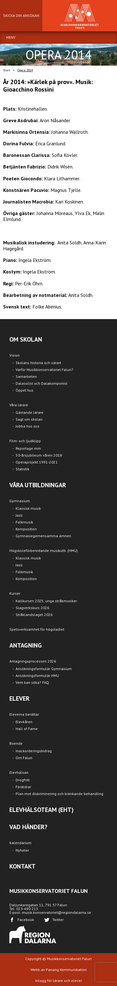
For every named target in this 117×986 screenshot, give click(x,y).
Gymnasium (19, 500)
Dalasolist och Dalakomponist (41, 383)
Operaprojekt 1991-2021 (37, 462)
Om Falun (24, 757)
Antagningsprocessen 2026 (32, 661)
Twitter (58, 919)
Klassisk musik (28, 508)
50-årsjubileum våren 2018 (39, 455)
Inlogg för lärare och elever (58, 980)
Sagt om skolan (29, 419)
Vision (14, 355)
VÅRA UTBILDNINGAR (37, 485)
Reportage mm (28, 448)
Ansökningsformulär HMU (37, 675)
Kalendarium (20, 842)
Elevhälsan (18, 772)
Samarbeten (26, 376)
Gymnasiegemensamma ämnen (43, 535)
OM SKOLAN (25, 339)
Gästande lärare (29, 412)
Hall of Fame (27, 728)
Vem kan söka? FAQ (32, 682)
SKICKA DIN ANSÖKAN (21, 15)
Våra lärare (18, 405)
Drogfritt (23, 780)
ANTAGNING (25, 645)
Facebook (25, 919)
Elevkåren (24, 721)
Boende (15, 743)
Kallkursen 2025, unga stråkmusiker (46, 600)
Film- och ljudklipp (25, 440)
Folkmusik (24, 522)
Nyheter (22, 850)
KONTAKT (22, 866)
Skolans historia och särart (38, 362)
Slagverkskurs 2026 (32, 607)
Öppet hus (24, 390)
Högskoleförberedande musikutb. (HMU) (43, 550)
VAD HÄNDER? (28, 827)
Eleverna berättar (24, 714)
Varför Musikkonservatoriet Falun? (44, 369)
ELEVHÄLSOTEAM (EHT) (41, 810)
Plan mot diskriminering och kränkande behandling (59, 793)
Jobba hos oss (27, 426)
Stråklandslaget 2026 (34, 614)
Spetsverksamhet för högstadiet (36, 629)
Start (6, 70)
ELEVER (19, 698)
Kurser (14, 593)
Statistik (22, 469)
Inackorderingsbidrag (34, 750)
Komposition (26, 529)
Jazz (19, 515)
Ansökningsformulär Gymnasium (44, 668)
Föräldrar (23, 786)
